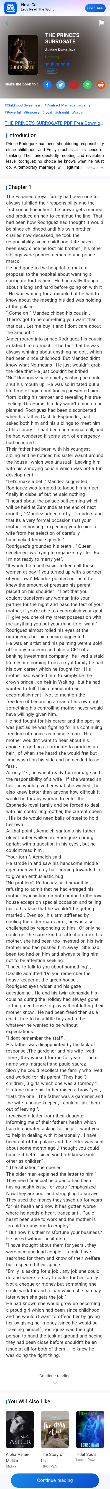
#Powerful (13, 112)
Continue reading (55, 1480)
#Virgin (77, 112)
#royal (47, 112)
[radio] (47, 64)
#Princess (31, 112)
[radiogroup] (57, 64)
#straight (62, 112)
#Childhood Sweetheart (23, 105)
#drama (84, 105)
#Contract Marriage (60, 105)
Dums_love (66, 50)
